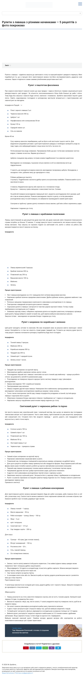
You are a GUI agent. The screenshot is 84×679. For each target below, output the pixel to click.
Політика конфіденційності (24, 673)
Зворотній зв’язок (8, 673)
